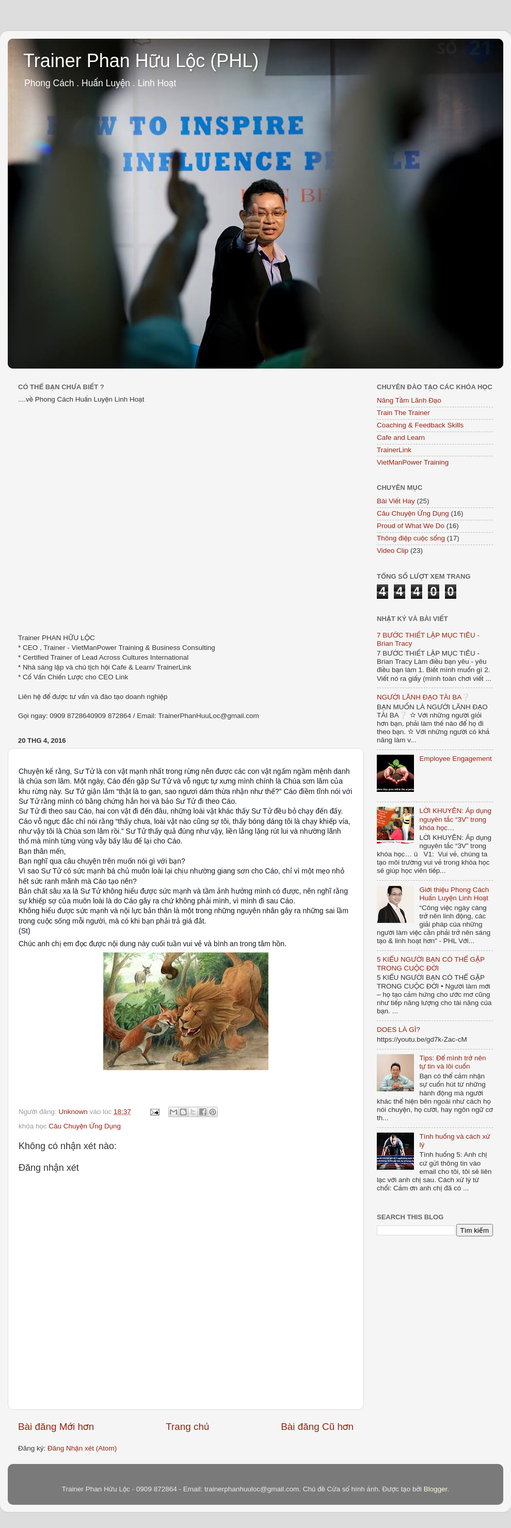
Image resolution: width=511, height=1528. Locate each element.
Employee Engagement (455, 758)
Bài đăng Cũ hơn (317, 1426)
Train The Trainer (403, 413)
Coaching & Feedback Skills (420, 425)
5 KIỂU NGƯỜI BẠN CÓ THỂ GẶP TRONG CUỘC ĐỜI (431, 964)
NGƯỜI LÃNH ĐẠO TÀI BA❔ (423, 697)
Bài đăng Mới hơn (56, 1426)
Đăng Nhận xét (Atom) (82, 1448)
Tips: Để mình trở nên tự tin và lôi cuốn (452, 1062)
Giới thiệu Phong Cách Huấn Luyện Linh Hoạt (454, 894)
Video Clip (392, 550)
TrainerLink (394, 450)
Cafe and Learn (401, 437)
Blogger (436, 1489)
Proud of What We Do (410, 526)
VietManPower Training (413, 462)
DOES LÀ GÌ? (398, 1029)
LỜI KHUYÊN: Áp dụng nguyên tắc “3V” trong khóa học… (455, 819)
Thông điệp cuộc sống (411, 538)
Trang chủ (187, 1426)
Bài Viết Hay (396, 501)
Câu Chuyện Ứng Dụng (85, 1126)
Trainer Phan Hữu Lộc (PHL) (141, 60)
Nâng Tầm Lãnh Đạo (409, 400)
